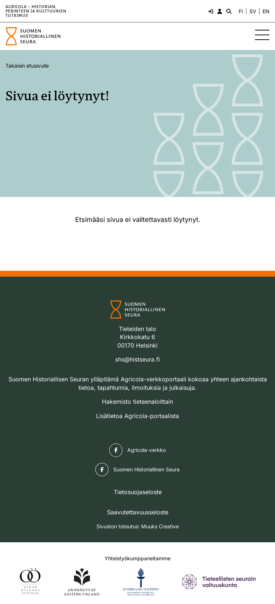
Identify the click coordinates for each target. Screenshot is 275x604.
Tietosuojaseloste (138, 492)
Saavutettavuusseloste (137, 512)
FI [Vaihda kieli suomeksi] (241, 11)
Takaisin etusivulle (27, 65)
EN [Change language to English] (266, 11)
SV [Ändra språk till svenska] (252, 11)
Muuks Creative (160, 526)
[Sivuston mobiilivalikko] (262, 35)
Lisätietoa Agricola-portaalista (137, 416)
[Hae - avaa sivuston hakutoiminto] (228, 11)
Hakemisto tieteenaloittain (137, 401)
